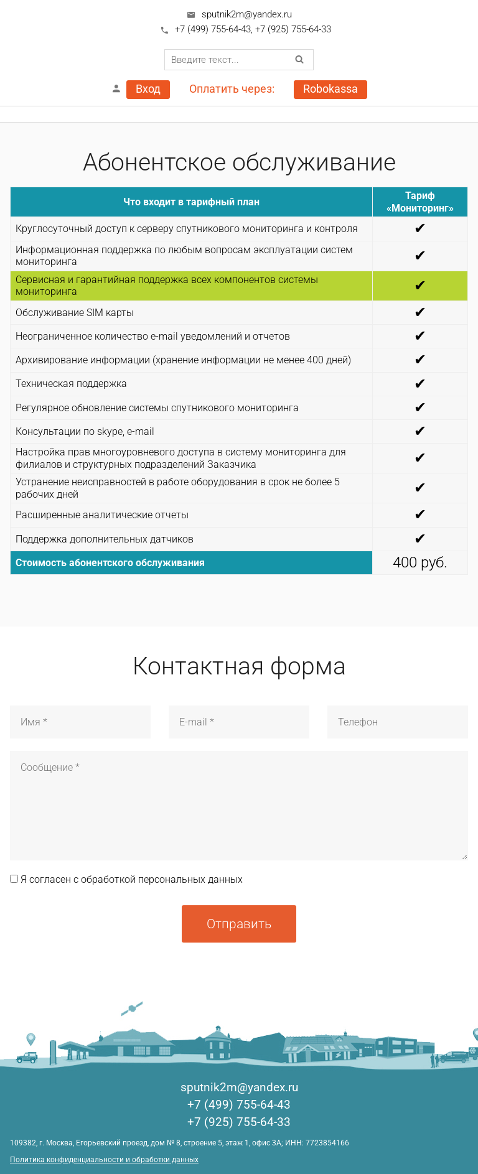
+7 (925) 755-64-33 (293, 29)
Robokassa (330, 89)
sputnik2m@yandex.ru (247, 14)
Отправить (239, 923)
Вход (148, 89)
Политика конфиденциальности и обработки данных (104, 1159)
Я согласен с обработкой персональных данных (126, 879)
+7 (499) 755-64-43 (213, 29)
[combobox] (239, 59)
